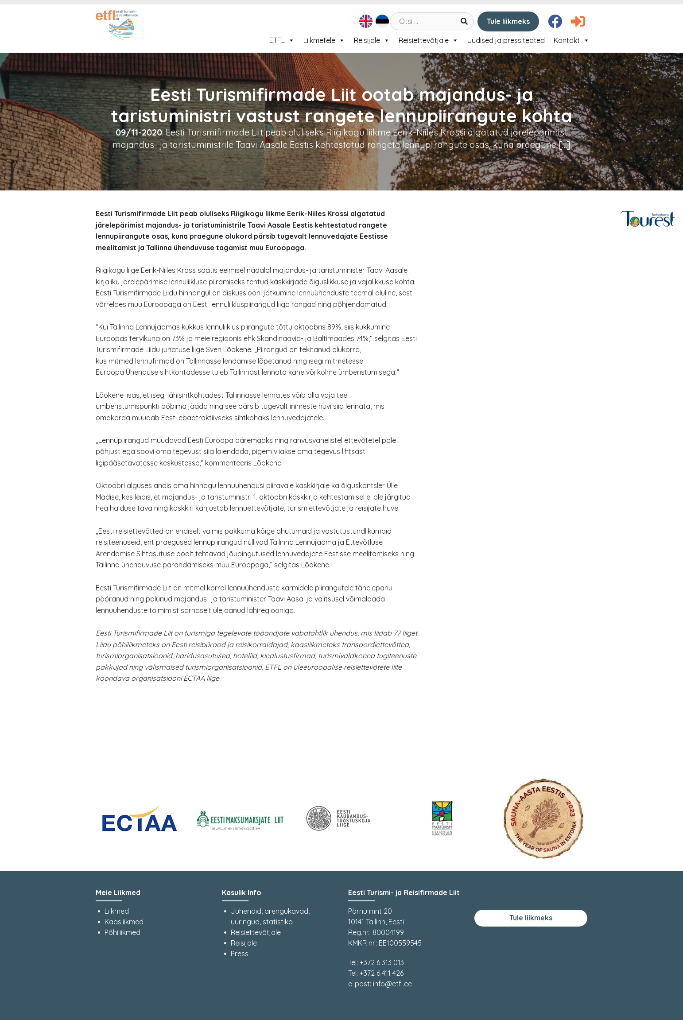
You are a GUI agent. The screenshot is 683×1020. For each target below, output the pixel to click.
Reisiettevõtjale (428, 40)
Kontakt (572, 40)
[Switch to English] (365, 21)
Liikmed (117, 911)
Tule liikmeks (508, 21)
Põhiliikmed (122, 932)
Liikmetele (324, 40)
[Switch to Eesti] (381, 21)
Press (239, 953)
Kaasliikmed (124, 921)
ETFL (282, 40)
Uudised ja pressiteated (506, 40)
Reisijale (372, 40)
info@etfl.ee (392, 983)
